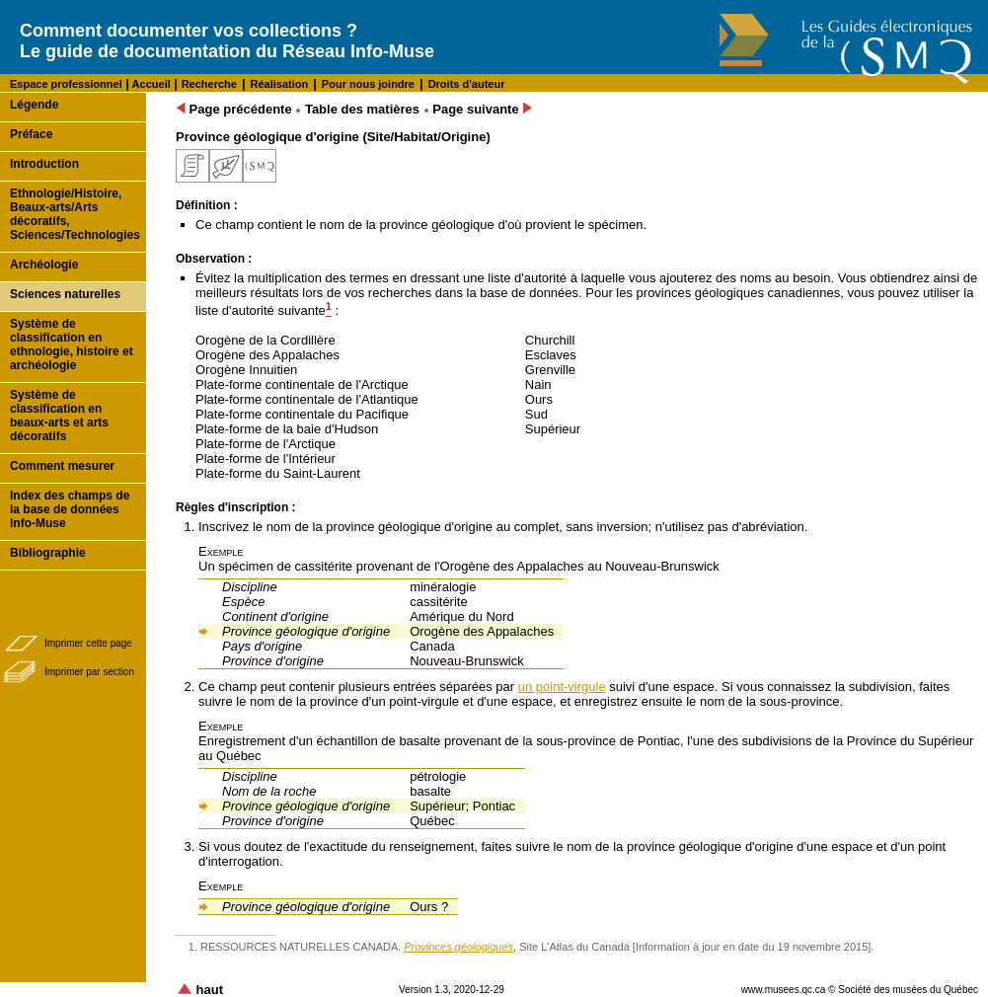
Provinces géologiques (458, 947)
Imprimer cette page (88, 643)
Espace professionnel (66, 84)
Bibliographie (48, 553)
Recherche (209, 84)
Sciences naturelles (65, 294)
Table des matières (362, 109)
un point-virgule (562, 686)
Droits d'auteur (466, 84)
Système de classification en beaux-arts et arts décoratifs (59, 415)
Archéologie (44, 264)
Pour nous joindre (368, 84)
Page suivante (482, 109)
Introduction (44, 164)
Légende (34, 105)
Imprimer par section (89, 671)
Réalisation (280, 84)
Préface (31, 134)
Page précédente (234, 109)
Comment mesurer (62, 466)
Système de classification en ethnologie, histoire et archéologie (71, 344)
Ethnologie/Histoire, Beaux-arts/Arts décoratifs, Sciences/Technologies (75, 214)
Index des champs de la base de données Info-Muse (69, 509)
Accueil (150, 84)
